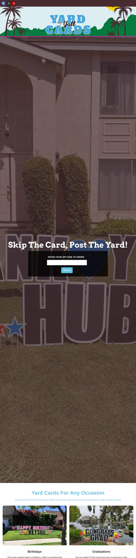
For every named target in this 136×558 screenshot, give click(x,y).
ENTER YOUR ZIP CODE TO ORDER (67, 257)
